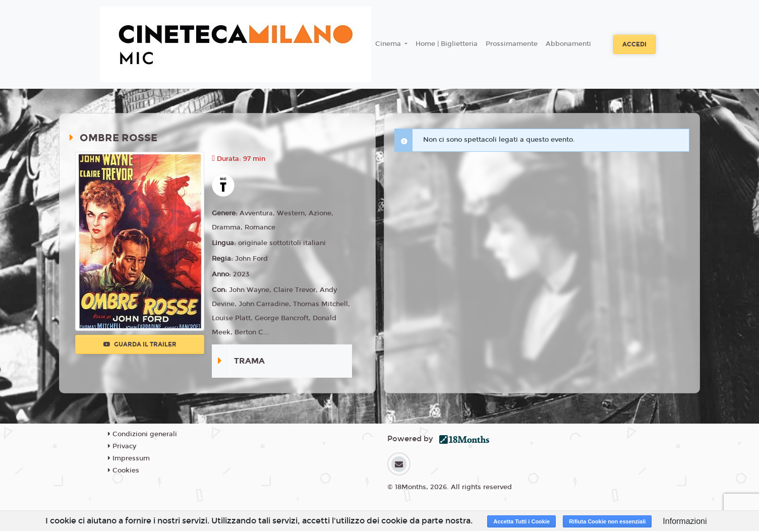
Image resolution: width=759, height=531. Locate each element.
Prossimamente (512, 44)
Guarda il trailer (140, 344)
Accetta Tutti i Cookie (521, 521)
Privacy (122, 446)
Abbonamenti (568, 44)
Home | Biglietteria (447, 44)
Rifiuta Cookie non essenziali (607, 521)
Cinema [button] (389, 44)
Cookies (123, 470)
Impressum (129, 458)
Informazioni (685, 521)
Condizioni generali (142, 434)
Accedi (634, 44)
